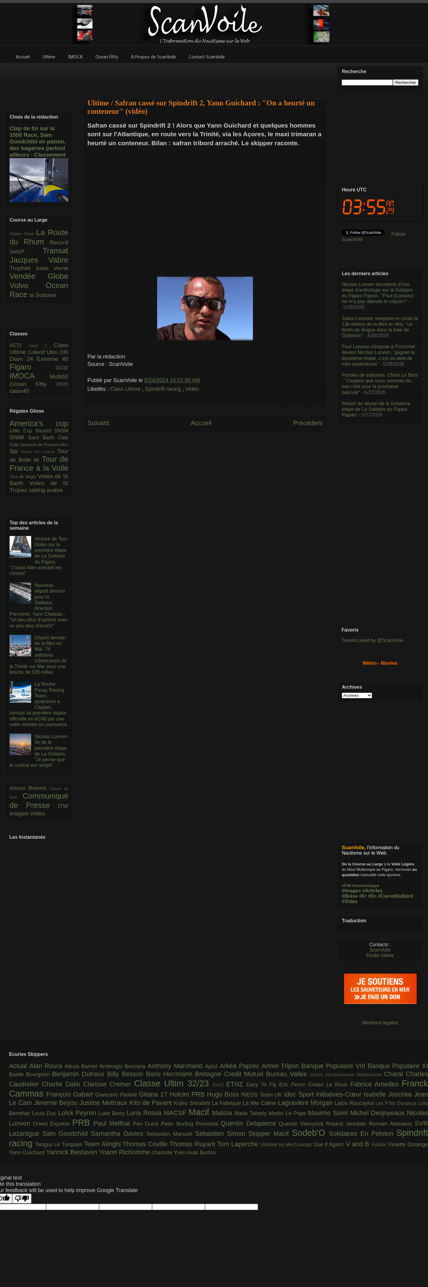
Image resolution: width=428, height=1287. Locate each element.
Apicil (212, 1066)
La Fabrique (227, 1103)
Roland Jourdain (347, 1124)
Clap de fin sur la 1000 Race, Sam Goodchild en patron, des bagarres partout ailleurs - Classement (38, 141)
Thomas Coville (146, 1144)
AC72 (19, 345)
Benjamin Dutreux (79, 1074)
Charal (395, 1074)
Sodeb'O (310, 1133)
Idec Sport (300, 1094)
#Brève (350, 896)
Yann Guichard (27, 1153)
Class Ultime (126, 389)
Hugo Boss (224, 1094)
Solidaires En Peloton (363, 1133)
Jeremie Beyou (56, 1102)
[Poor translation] (21, 1198)
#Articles (372, 890)
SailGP (26, 251)
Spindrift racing (163, 389)
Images (20, 813)
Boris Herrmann (170, 1074)
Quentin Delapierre (250, 1123)
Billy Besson (126, 1074)
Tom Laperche (238, 1144)
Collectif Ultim (43, 352)
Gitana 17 (154, 1094)
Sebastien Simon (221, 1133)
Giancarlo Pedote (117, 1095)
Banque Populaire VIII (334, 1066)
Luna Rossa (145, 1113)
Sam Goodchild (66, 1133)
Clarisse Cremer (108, 1084)
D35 (64, 352)
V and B (358, 1144)
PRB (82, 1122)
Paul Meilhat (113, 1123)
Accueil (201, 423)
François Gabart (70, 1094)
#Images (351, 890)
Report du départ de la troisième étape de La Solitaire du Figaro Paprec (376, 409)
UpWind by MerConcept (286, 1144)
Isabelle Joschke (389, 1094)
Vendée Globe (39, 276)
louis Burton (201, 1153)
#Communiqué (365, 885)
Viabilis (379, 1144)
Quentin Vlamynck (302, 1124)
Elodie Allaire (380, 955)
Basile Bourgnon (30, 1074)
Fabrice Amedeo (376, 1084)
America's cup (39, 423)
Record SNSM (52, 430)
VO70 (62, 384)
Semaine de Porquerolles (44, 444)
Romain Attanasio (392, 1124)
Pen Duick (147, 1124)
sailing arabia (46, 490)
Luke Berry (112, 1113)
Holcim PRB (188, 1094)
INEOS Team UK (262, 1095)
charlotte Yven (169, 1153)
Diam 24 (23, 359)
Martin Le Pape (288, 1113)
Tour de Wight (24, 476)
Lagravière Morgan (306, 1102)
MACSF (176, 1113)
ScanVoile (380, 950)
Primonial (208, 1124)
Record (59, 242)
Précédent (308, 423)
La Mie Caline (260, 1103)
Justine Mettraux (104, 1102)
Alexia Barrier (82, 1066)
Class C (41, 345)
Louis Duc (45, 1113)
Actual (19, 1066)
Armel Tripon (281, 1066)
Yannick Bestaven (72, 1152)
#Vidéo (349, 901)
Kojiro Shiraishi (193, 1103)
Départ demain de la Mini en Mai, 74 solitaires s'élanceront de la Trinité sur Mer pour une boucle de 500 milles (38, 655)
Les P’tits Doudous (397, 1103)
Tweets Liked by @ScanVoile (372, 640)
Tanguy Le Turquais (59, 1144)
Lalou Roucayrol (355, 1103)
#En (372, 896)
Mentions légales (380, 1022)
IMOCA (30, 376)
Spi (15, 451)
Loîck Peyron (78, 1113)
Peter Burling (178, 1124)
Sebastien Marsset (170, 1134)
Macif (200, 1112)
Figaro (33, 367)
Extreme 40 (52, 359)
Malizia (223, 1113)
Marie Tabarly (251, 1113)
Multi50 (59, 376)
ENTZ (219, 1084)
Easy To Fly (262, 1085)
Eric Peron (293, 1085)
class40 (19, 391)
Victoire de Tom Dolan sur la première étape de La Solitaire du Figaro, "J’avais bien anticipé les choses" (38, 556)
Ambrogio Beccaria (123, 1066)
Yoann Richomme (125, 1152)
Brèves (39, 788)
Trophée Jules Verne (39, 268)
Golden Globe (23, 233)
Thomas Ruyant (193, 1144)
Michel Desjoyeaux (378, 1113)
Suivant (98, 423)
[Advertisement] (205, 77)
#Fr (363, 896)
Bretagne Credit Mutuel (230, 1074)
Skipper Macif (270, 1133)
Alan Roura (47, 1066)
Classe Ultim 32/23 (173, 1083)
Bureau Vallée (288, 1074)
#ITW (346, 885)
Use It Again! (329, 1144)
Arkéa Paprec (241, 1066)
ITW (63, 806)
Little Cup (23, 430)
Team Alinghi (103, 1144)
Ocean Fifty (33, 384)
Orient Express (52, 1124)
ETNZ (236, 1084)
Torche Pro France (39, 451)
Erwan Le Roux (329, 1085)
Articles (19, 788)
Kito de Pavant (151, 1102)
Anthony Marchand (176, 1066)
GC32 (62, 367)
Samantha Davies (118, 1133)
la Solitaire (43, 295)
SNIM (19, 437)
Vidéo (192, 389)
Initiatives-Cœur (340, 1094)
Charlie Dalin (62, 1084)
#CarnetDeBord (395, 896)
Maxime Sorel (329, 1113)
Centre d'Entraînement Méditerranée (347, 1074)
